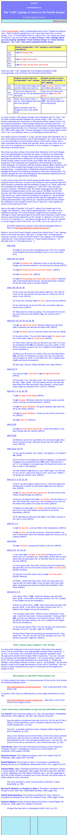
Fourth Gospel (12, 31)
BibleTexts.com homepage (15, 825)
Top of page (52, 819)
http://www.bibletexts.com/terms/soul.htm (32, 228)
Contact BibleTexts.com (52, 825)
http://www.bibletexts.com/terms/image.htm (25, 700)
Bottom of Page (59, 21)
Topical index (16, 819)
